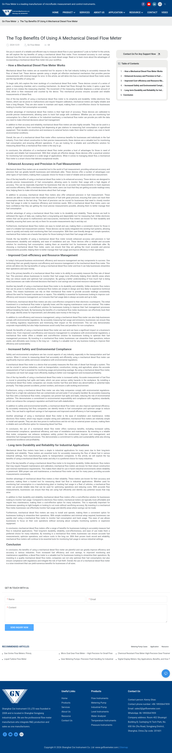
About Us (65, 711)
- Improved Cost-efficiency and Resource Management (143, 81)
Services (65, 707)
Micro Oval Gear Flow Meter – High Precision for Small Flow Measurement (87, 653)
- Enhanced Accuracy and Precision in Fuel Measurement (143, 76)
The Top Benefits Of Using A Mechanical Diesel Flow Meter (49, 21)
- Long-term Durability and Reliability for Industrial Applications (143, 90)
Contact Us (66, 720)
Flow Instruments (99, 698)
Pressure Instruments (101, 725)
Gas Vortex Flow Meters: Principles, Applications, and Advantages (17, 653)
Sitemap (124, 747)
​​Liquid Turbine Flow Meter (15, 659)
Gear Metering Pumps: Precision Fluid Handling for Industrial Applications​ (87, 659)
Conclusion (128, 95)
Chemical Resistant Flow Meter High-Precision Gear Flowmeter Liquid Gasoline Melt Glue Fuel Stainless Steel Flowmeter (144, 653)
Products (65, 702)
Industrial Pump (99, 707)
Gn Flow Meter (9, 21)
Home (64, 698)
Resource (165, 647)
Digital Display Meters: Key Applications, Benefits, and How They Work (144, 659)
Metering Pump (98, 702)
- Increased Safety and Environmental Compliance (143, 85)
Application (154, 647)
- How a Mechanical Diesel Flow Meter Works (143, 71)
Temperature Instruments (103, 720)
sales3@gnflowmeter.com (147, 708)
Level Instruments (100, 711)
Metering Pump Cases (139, 647)
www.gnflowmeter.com (106, 747)
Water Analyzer (98, 716)
